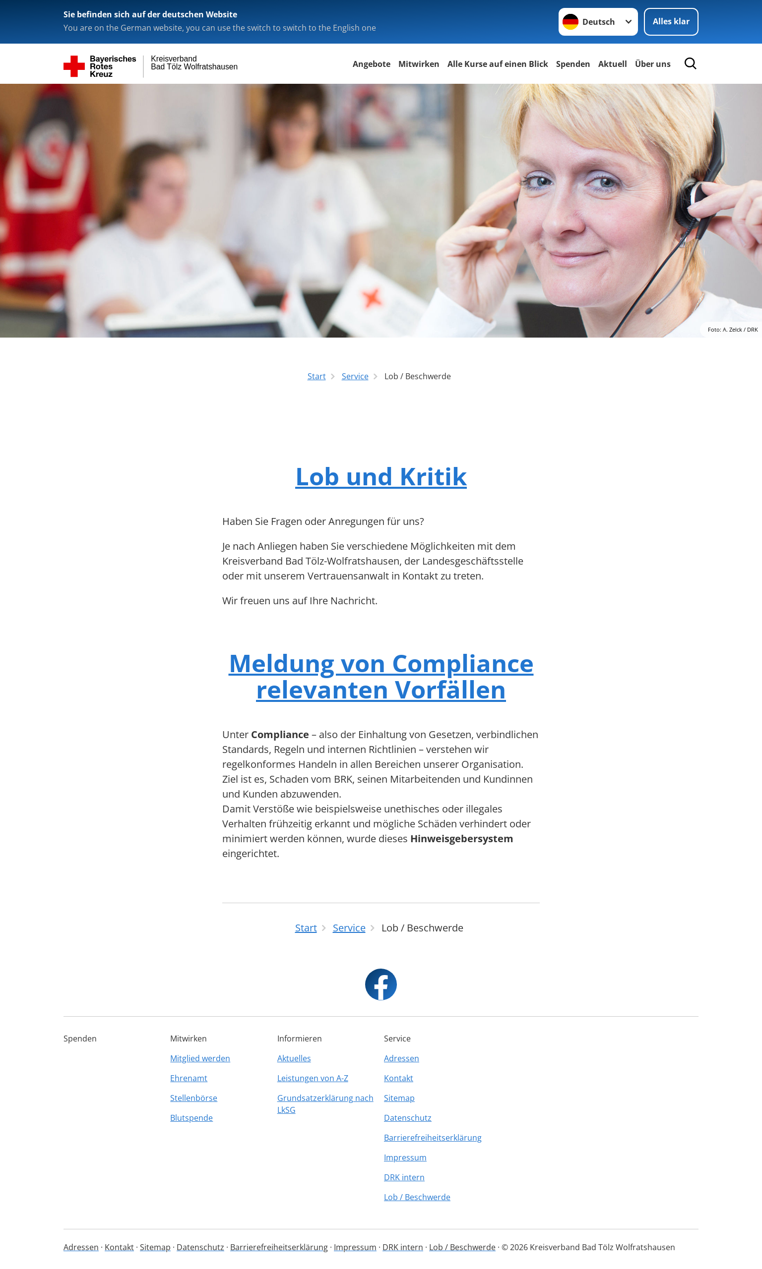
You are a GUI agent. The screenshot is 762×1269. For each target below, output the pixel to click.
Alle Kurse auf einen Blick (497, 63)
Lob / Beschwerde (417, 1197)
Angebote (371, 63)
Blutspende (191, 1117)
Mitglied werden (200, 1058)
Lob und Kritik (381, 476)
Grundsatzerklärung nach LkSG (325, 1104)
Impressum (405, 1157)
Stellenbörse (193, 1098)
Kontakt (398, 1078)
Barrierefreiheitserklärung (433, 1137)
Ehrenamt (188, 1078)
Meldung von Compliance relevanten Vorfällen (381, 676)
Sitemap (399, 1098)
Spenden (573, 63)
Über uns (653, 63)
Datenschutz (408, 1117)
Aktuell (612, 63)
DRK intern (404, 1177)
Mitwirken (419, 63)
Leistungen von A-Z (312, 1078)
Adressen (401, 1058)
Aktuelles (294, 1058)
